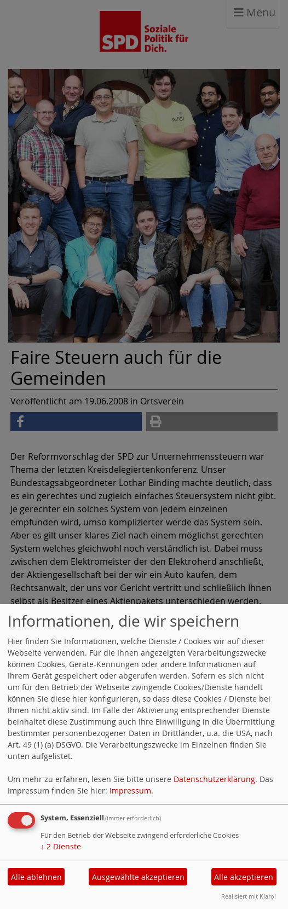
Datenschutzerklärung (214, 779)
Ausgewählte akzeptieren (138, 877)
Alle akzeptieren (243, 877)
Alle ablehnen (36, 877)
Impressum (130, 790)
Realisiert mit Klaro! (248, 896)
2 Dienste (61, 846)
